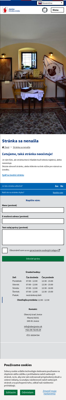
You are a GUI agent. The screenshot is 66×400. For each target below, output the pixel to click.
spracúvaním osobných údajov (45, 250)
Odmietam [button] (27, 392)
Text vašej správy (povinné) (15, 227)
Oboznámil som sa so (35, 250)
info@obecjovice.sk (33, 326)
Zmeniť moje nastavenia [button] (49, 392)
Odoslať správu (33, 258)
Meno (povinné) (9, 205)
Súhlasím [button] (11, 392)
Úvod (5, 147)
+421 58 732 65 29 (33, 329)
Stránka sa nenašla (21, 147)
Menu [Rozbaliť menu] (57, 9)
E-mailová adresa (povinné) (15, 216)
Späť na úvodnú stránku (13, 175)
